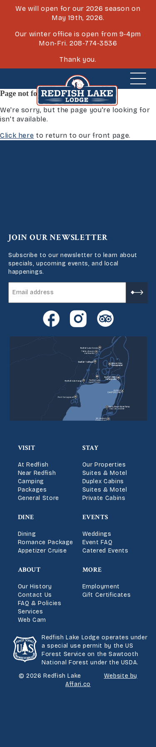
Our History (35, 586)
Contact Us (35, 594)
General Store (38, 498)
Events (95, 517)
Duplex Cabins (103, 481)
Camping (31, 481)
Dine (26, 517)
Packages (32, 489)
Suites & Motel (104, 473)
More (92, 569)
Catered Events (105, 550)
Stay (90, 448)
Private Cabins (104, 498)
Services (30, 611)
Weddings (96, 534)
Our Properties (104, 464)
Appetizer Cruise (42, 550)
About (29, 569)
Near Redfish (37, 473)
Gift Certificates (106, 594)
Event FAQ (97, 542)
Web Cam (32, 619)
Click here (17, 135)
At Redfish (33, 464)
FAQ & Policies (40, 603)
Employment (101, 586)
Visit (26, 448)
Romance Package (46, 542)
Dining (27, 534)
